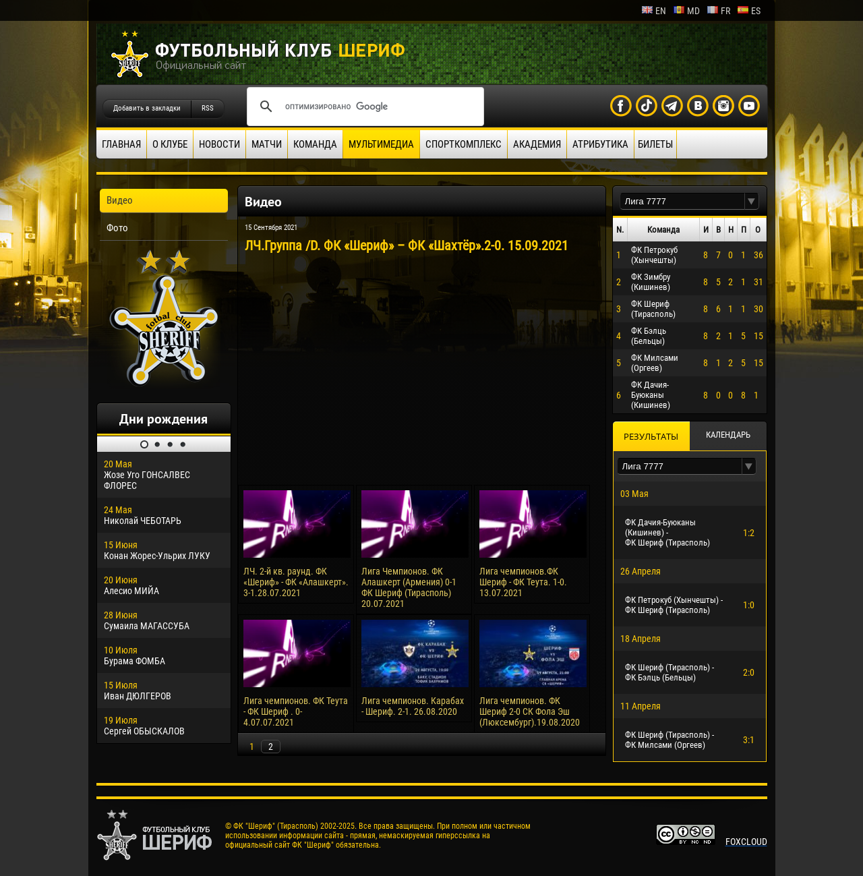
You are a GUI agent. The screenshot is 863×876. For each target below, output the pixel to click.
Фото (117, 228)
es (749, 10)
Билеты (655, 144)
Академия (537, 144)
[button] (751, 201)
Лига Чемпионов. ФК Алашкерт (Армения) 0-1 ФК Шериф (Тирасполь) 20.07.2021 (408, 587)
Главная (121, 144)
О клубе (169, 144)
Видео (120, 200)
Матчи (266, 144)
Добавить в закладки (147, 108)
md (686, 10)
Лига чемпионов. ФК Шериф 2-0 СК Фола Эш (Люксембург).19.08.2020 (529, 711)
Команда (315, 144)
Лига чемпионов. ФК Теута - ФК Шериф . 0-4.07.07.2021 (295, 711)
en (653, 10)
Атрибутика (600, 144)
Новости (219, 144)
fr (718, 10)
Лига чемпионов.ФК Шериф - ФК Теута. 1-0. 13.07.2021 (523, 582)
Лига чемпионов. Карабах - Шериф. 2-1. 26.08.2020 (412, 706)
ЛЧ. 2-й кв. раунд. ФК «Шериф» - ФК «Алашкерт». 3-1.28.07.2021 (296, 582)
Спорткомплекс (463, 144)
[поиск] (363, 106)
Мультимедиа (381, 144)
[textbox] (682, 201)
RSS (208, 108)
